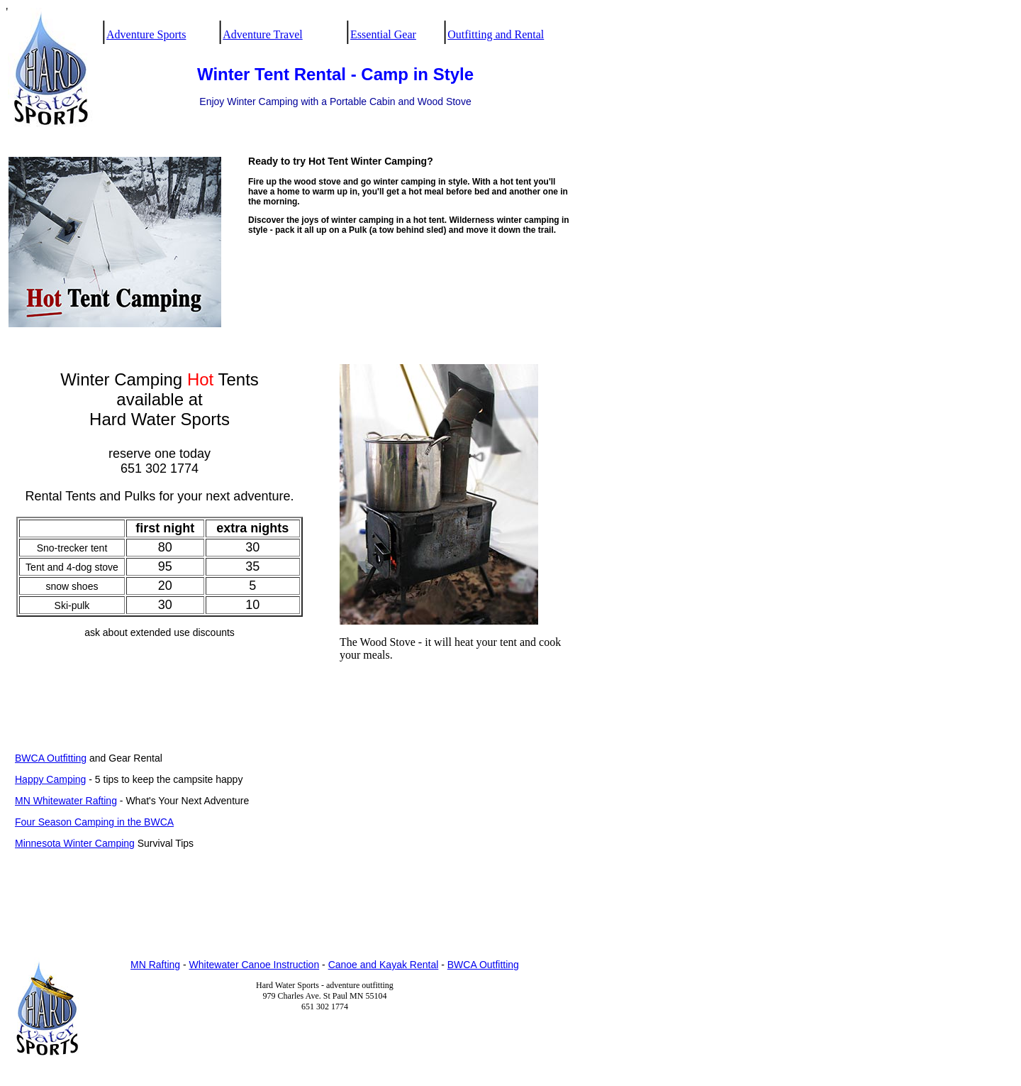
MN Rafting (155, 964)
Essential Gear (383, 34)
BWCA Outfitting (51, 758)
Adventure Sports (146, 34)
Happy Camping (50, 779)
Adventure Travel (262, 34)
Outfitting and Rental (495, 34)
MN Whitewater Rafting (66, 800)
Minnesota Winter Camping (75, 843)
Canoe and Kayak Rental (383, 964)
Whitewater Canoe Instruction (254, 964)
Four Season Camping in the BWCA (94, 822)
